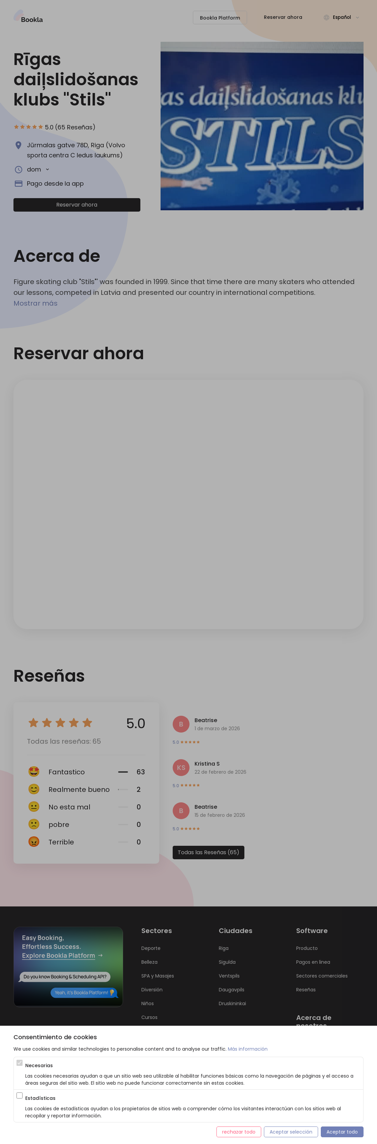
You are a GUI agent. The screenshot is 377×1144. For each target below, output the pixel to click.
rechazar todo (238, 1131)
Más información (248, 1049)
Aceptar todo (342, 1131)
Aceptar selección (291, 1131)
